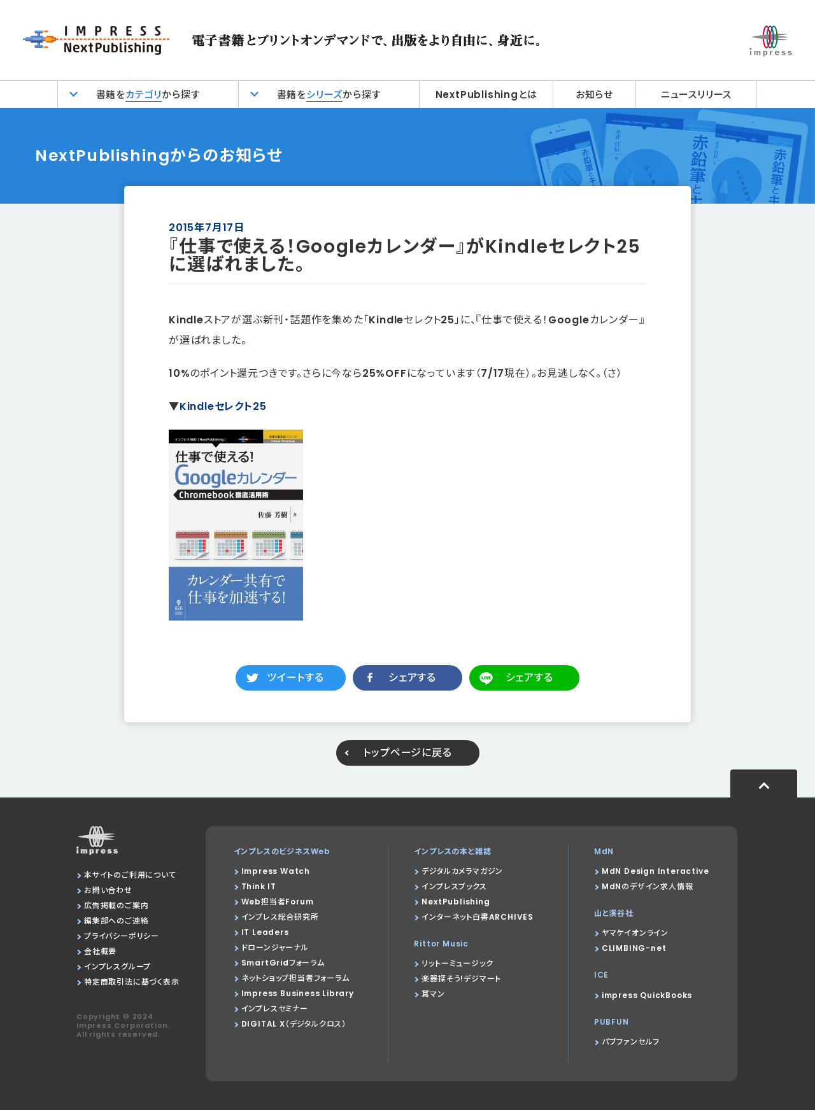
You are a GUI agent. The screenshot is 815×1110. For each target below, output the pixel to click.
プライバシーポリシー (121, 936)
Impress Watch (275, 871)
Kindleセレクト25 (223, 406)
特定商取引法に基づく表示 (132, 981)
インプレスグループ (117, 966)
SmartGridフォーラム (283, 962)
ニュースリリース (696, 94)
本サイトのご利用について (130, 874)
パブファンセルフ (631, 1041)
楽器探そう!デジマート (461, 978)
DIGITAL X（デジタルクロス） (293, 1023)
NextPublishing (456, 901)
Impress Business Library (297, 993)
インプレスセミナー (274, 1008)
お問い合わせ (108, 890)
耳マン (433, 993)
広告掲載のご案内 (116, 905)
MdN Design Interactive (655, 871)
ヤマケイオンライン (635, 932)
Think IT (258, 886)
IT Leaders (265, 932)
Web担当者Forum (277, 901)
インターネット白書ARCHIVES (478, 916)
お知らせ (594, 94)
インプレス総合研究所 (280, 916)
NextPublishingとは (486, 94)
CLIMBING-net (634, 948)
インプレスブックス (454, 886)
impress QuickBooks (647, 995)
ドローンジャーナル (275, 947)
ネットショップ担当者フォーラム (295, 978)
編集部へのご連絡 (116, 920)
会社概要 (100, 951)
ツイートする (295, 677)
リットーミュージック (457, 963)
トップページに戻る (407, 752)
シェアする (412, 677)
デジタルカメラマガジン (462, 871)
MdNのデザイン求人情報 (647, 886)
